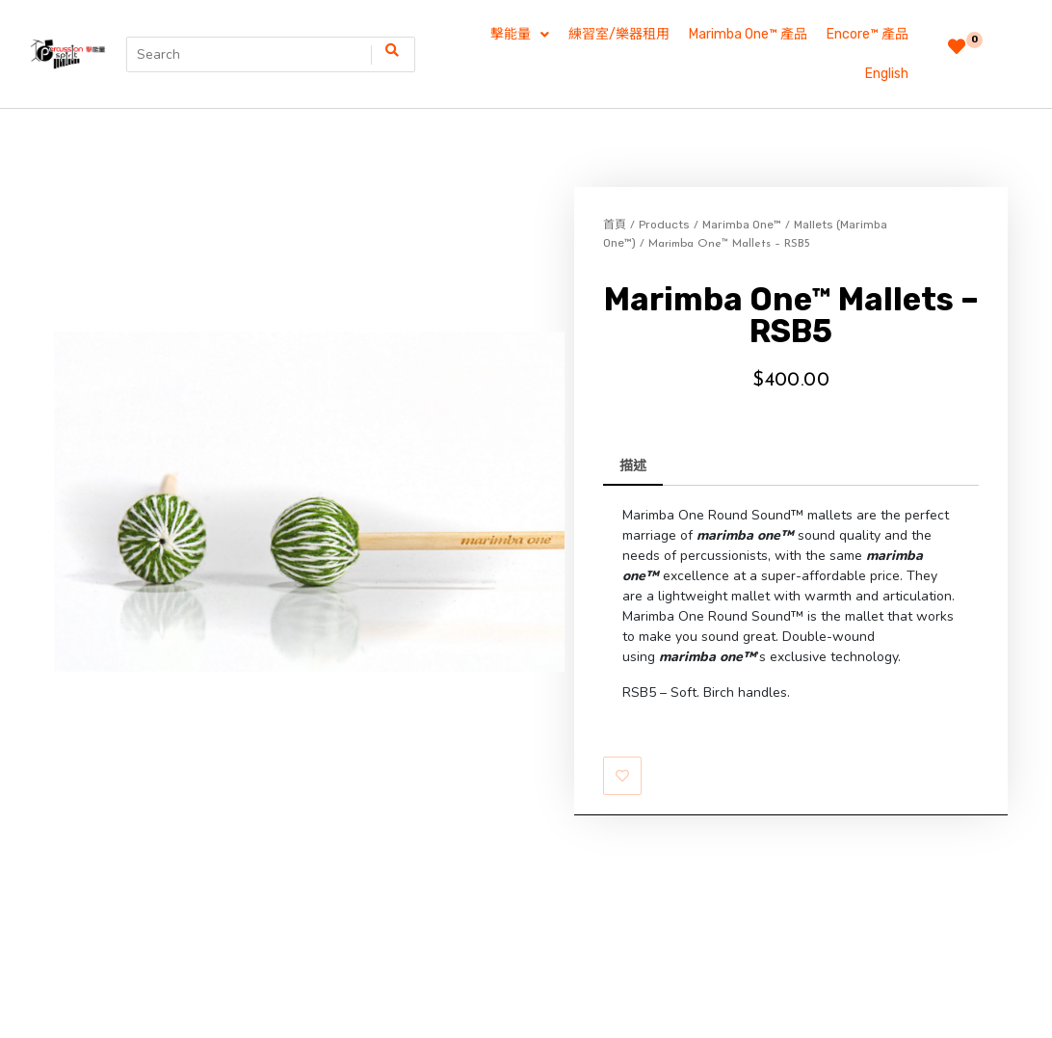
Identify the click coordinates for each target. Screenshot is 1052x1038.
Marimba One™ (741, 185)
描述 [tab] (632, 426)
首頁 (614, 185)
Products (664, 185)
